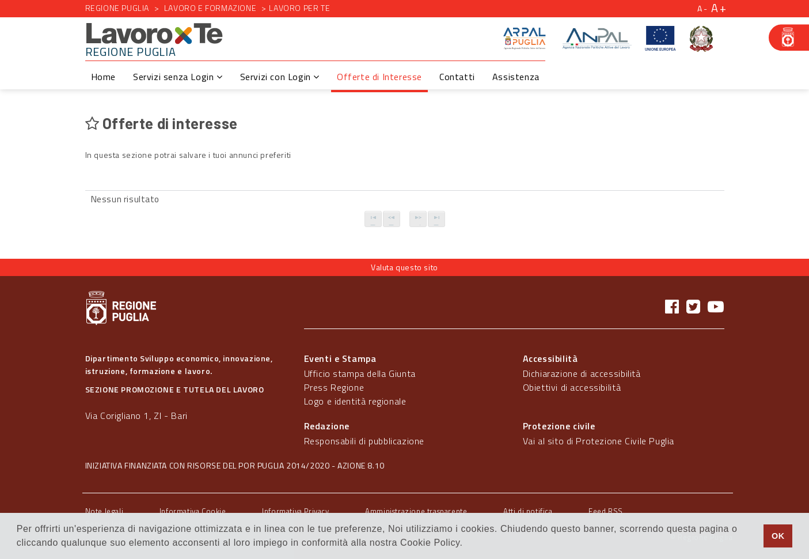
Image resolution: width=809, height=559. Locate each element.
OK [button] (778, 536)
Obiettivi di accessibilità (572, 387)
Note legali (104, 511)
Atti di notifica (528, 511)
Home (103, 77)
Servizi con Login (280, 77)
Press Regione (334, 387)
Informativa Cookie (192, 511)
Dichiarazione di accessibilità (582, 373)
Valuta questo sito (404, 267)
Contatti (457, 77)
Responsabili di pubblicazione (364, 441)
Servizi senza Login (178, 77)
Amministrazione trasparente (416, 511)
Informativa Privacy (295, 511)
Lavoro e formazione (210, 8)
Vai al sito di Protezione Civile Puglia (598, 441)
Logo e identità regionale (355, 401)
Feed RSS (605, 511)
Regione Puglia (117, 8)
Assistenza (516, 77)
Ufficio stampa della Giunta (360, 373)
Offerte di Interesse (379, 77)
